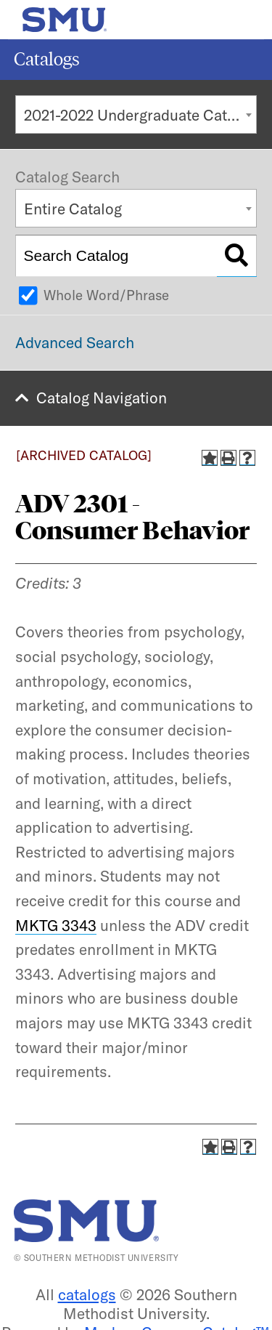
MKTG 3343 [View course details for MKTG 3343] (55, 925)
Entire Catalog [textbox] (73, 208)
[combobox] (136, 114)
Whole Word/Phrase (106, 295)
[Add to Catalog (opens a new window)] (210, 458)
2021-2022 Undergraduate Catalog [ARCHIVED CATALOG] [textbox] (140, 114)
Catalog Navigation (101, 397)
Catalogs (47, 59)
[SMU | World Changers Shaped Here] (86, 1220)
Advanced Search (74, 342)
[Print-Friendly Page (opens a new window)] (228, 458)
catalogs (87, 1294)
